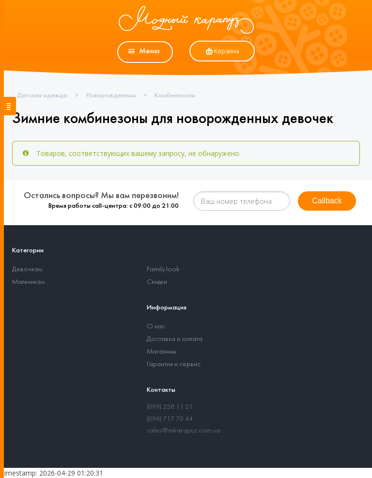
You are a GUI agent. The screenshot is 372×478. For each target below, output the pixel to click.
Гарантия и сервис (174, 364)
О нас (156, 327)
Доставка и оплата (174, 339)
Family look (163, 269)
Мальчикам (28, 282)
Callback (326, 201)
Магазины (161, 352)
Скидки (157, 282)
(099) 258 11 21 (170, 407)
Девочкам (27, 269)
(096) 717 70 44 (170, 419)
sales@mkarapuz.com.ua (183, 431)
